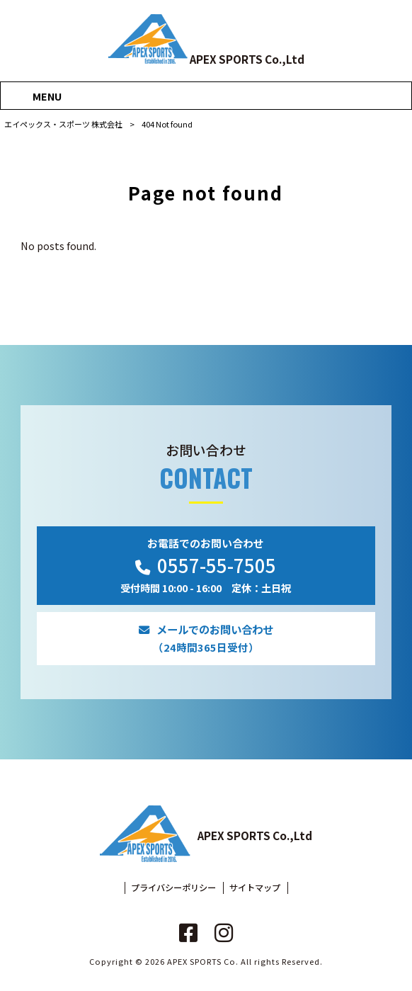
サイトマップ (254, 888)
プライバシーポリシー (173, 888)
